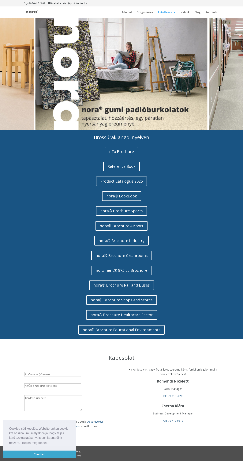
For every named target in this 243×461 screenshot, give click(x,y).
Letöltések (165, 12)
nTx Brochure (121, 151)
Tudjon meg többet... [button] (35, 442)
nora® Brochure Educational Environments (121, 329)
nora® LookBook (121, 196)
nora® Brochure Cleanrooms (121, 255)
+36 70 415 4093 (173, 396)
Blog (197, 12)
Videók (185, 12)
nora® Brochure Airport (121, 225)
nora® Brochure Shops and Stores (122, 300)
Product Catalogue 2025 (121, 181)
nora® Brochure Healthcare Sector (121, 314)
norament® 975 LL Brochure (121, 270)
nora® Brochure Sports (121, 210)
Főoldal (127, 12)
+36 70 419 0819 (173, 420)
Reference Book (121, 166)
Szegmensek (145, 12)
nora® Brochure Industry (121, 240)
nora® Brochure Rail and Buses (121, 285)
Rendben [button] (39, 454)
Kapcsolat (212, 12)
